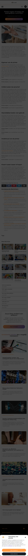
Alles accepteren (14, 550)
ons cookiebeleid (9, 545)
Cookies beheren (14, 553)
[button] (25, 537)
